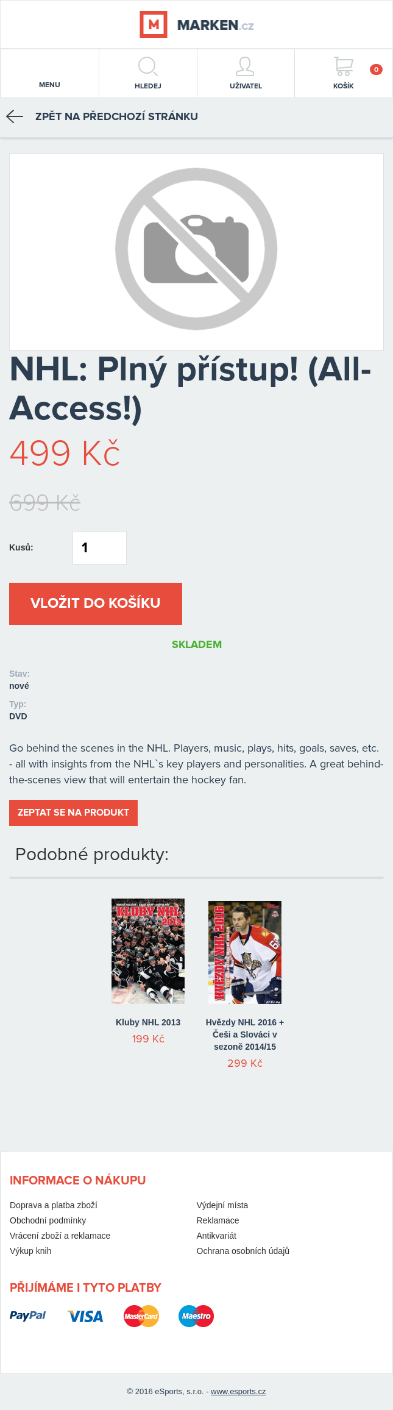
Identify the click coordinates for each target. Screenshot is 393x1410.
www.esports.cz (238, 1391)
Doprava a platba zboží (53, 1205)
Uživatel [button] (246, 73)
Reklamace (218, 1220)
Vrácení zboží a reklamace (60, 1236)
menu (49, 74)
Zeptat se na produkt (73, 812)
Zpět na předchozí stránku (102, 116)
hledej (148, 73)
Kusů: (21, 547)
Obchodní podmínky (48, 1220)
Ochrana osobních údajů (243, 1251)
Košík (358, 73)
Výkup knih (30, 1251)
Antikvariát (216, 1236)
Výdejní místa (223, 1205)
